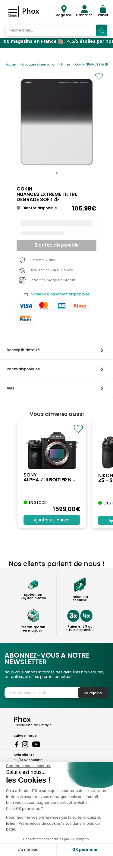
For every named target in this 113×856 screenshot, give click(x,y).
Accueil (11, 64)
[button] (57, 173)
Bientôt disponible (56, 244)
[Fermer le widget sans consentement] (28, 766)
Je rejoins (93, 693)
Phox (30, 11)
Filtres (66, 64)
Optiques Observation (39, 64)
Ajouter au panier (52, 520)
